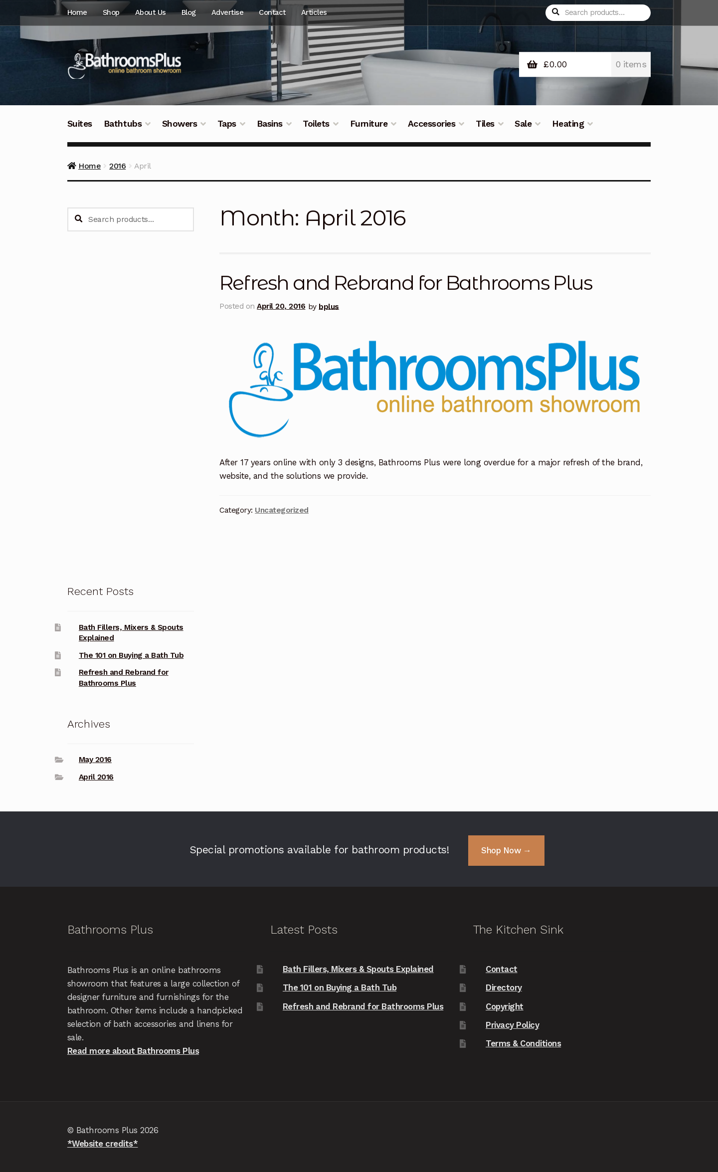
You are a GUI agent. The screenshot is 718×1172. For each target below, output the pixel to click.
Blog (188, 12)
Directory (504, 987)
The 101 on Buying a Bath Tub (131, 655)
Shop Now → (506, 850)
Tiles (485, 124)
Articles (314, 12)
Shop (111, 12)
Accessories (432, 124)
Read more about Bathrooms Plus (133, 1051)
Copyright (505, 1006)
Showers (179, 124)
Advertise (227, 12)
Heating (568, 124)
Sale (523, 124)
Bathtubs (123, 124)
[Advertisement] (130, 407)
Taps (226, 124)
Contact (272, 12)
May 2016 (95, 759)
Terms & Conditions (523, 1043)
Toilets (316, 124)
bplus (329, 306)
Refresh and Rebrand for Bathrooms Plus (405, 283)
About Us (150, 12)
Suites (79, 124)
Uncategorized (282, 510)
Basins (270, 124)
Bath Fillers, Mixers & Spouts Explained (358, 969)
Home (77, 12)
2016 (117, 166)
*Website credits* (102, 1144)
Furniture (369, 124)
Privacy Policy (512, 1025)
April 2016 (96, 777)
